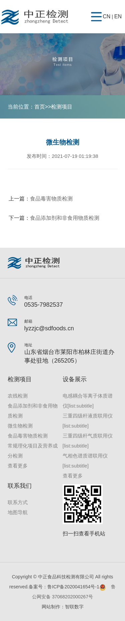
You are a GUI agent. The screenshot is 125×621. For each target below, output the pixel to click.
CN (106, 16)
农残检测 (18, 396)
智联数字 (74, 606)
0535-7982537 (43, 304)
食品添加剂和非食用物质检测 (64, 218)
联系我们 (20, 485)
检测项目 (61, 107)
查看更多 (18, 465)
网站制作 (51, 606)
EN (118, 16)
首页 (39, 107)
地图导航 (18, 512)
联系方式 (18, 502)
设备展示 (75, 379)
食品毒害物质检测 (51, 198)
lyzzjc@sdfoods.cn (49, 328)
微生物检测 (20, 426)
